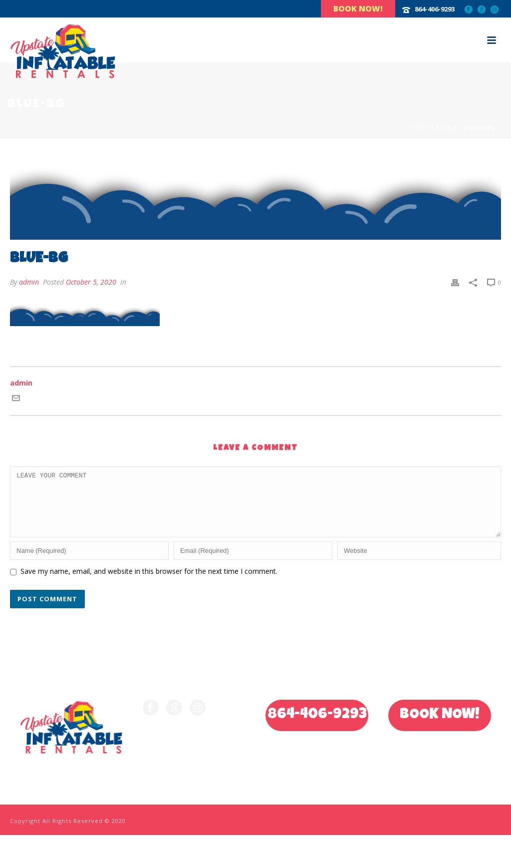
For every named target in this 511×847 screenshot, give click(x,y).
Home (420, 127)
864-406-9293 (317, 727)
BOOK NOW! (440, 727)
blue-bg (449, 127)
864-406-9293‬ (435, 8)
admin (29, 282)
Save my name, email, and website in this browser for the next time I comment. (148, 583)
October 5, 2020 (91, 282)
